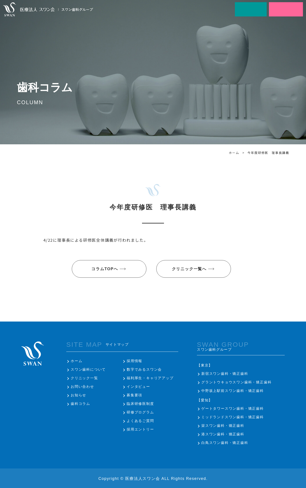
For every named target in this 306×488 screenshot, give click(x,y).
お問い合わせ (82, 386)
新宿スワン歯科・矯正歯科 (224, 373)
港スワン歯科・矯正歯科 (222, 434)
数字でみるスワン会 (144, 369)
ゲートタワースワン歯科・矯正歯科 (232, 408)
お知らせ (78, 395)
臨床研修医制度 (140, 404)
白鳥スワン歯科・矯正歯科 (224, 443)
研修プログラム (140, 412)
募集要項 (134, 395)
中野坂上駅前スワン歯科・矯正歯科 (232, 391)
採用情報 (134, 361)
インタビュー (138, 386)
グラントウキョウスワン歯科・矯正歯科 (236, 382)
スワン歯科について (88, 369)
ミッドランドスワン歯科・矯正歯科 (232, 417)
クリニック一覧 (84, 378)
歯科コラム (80, 404)
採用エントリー (140, 429)
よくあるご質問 (140, 421)
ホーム (76, 361)
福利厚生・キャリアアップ (150, 378)
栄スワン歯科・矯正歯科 (222, 425)
